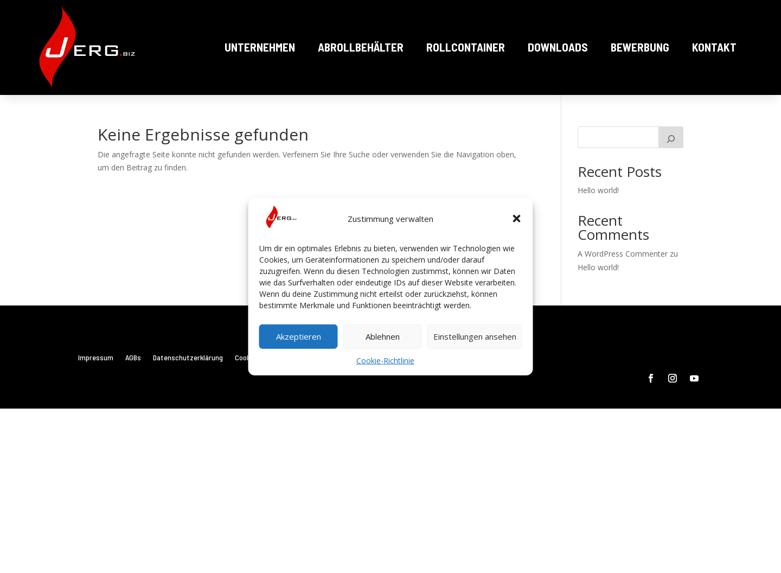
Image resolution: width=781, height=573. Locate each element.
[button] (516, 218)
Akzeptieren (298, 336)
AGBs (133, 358)
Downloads (558, 47)
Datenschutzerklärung (188, 358)
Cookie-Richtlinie (385, 360)
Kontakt (714, 47)
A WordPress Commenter (623, 254)
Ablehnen (383, 336)
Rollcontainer (465, 47)
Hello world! (598, 190)
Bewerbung (640, 47)
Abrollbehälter (361, 47)
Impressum (95, 358)
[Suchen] (670, 137)
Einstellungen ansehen (474, 336)
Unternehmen (260, 47)
